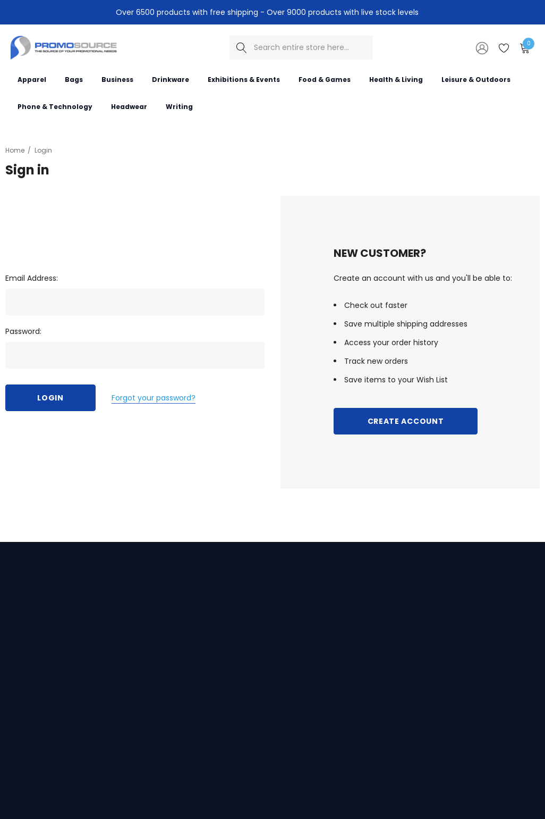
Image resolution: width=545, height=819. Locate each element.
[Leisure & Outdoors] (475, 79)
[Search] (241, 48)
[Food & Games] (325, 79)
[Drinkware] (170, 79)
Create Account (406, 421)
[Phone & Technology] (55, 106)
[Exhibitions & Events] (244, 79)
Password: (23, 331)
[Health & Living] (396, 79)
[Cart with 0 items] (524, 47)
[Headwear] (129, 106)
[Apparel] (32, 79)
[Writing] (179, 106)
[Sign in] (481, 47)
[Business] (117, 79)
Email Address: (31, 278)
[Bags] (74, 79)
